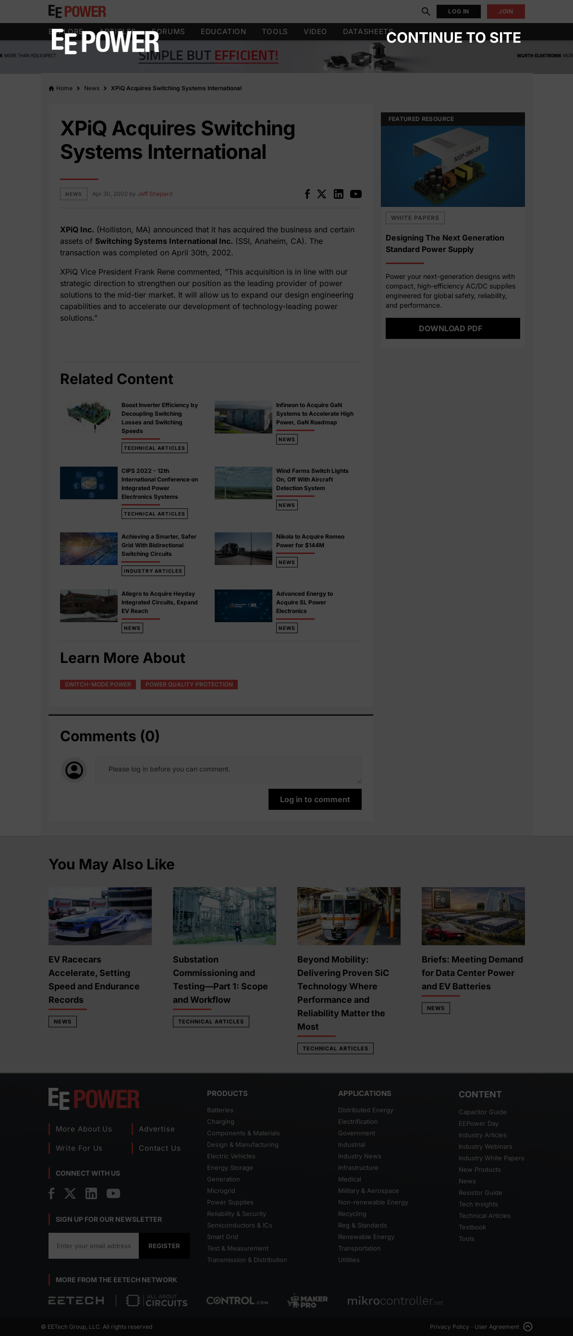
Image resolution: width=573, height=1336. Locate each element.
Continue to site (453, 37)
